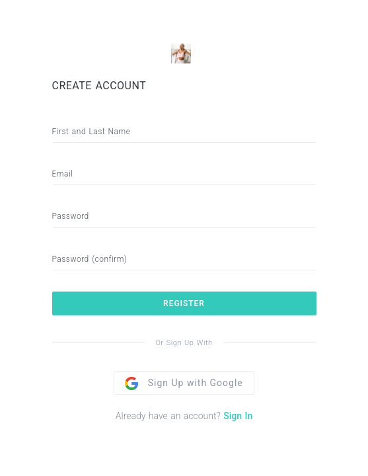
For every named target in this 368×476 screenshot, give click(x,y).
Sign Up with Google (184, 382)
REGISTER (184, 303)
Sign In (237, 416)
